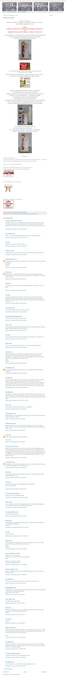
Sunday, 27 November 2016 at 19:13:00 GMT (15, 303)
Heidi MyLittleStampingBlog (12, 316)
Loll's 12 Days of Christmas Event (30, 35)
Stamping (33, 213)
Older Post (44, 671)
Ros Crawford (8, 233)
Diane (6, 434)
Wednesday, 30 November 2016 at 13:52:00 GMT (16, 387)
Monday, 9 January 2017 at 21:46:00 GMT (15, 623)
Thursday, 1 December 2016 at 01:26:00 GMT (16, 408)
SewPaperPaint (9, 413)
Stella (6, 283)
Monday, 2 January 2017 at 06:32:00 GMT (15, 594)
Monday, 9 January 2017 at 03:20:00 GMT (15, 603)
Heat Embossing (26, 213)
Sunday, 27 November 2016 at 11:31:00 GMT (15, 290)
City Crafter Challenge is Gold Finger (22, 128)
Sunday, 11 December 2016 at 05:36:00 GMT (15, 516)
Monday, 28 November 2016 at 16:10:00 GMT (16, 320)
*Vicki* (7, 325)
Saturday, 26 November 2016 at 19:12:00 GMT (16, 246)
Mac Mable (8, 392)
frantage (21, 213)
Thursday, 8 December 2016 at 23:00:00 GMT (16, 507)
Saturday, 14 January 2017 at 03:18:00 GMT (15, 657)
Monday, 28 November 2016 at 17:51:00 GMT (16, 330)
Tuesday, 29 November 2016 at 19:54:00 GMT (16, 373)
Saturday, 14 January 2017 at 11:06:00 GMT (15, 665)
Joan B (7, 619)
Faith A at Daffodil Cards (11, 553)
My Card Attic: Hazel (10, 446)
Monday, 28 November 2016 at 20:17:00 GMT (16, 338)
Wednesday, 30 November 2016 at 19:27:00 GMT (16, 400)
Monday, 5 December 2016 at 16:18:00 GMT (15, 477)
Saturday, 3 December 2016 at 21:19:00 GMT (15, 467)
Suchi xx (7, 612)
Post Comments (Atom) (14, 674)
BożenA (7, 352)
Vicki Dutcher (8, 307)
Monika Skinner (9, 423)
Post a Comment (8, 668)
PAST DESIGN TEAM (22, 12)
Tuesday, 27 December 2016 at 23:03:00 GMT (16, 574)
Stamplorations (36, 90)
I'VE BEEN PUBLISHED (11, 12)
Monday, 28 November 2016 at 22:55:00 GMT (16, 363)
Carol (6, 472)
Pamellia (7, 377)
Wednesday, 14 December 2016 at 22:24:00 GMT (16, 527)
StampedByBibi (9, 587)
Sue (6, 334)
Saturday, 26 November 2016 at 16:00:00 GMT (16, 229)
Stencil (36, 213)
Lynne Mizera (8, 462)
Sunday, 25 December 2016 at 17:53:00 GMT (15, 548)
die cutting (9, 213)
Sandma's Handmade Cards (12, 220)
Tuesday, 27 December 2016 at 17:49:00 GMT (16, 564)
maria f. (7, 343)
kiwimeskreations (9, 259)
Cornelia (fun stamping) (11, 493)
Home (25, 671)
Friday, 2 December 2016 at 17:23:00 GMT (15, 418)
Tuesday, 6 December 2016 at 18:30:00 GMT (15, 489)
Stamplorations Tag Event (23, 74)
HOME (4, 12)
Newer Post (6, 671)
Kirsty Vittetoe (8, 599)
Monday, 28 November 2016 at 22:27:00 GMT (16, 347)
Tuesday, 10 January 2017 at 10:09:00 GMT (15, 637)
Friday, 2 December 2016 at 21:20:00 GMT (15, 430)
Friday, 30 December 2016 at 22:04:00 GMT (15, 583)
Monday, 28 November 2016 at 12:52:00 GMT (16, 311)
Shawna (7, 502)
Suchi (6, 607)
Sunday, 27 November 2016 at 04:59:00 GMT (15, 267)
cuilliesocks (8, 250)
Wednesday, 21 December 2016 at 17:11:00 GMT (16, 536)
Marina (7, 272)
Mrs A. (7, 405)
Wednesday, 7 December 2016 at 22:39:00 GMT (16, 497)
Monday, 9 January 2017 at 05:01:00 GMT (15, 614)
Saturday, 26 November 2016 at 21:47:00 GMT (16, 254)
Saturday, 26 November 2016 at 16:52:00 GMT (16, 237)
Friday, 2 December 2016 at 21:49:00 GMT (15, 441)
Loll (6, 295)
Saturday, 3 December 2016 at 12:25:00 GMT (15, 457)
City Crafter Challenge (7, 181)
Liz (6, 242)
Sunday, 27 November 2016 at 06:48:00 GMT (15, 279)
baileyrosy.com (9, 627)
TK (6, 532)
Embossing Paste (15, 213)
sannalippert (8, 367)
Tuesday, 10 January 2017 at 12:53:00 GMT (15, 648)
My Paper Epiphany (10, 512)
